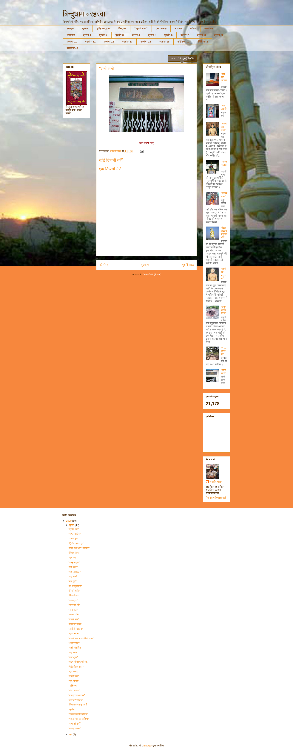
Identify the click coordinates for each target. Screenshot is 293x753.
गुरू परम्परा (161, 28)
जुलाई (72, 525)
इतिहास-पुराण (103, 28)
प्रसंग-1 (87, 35)
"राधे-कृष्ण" (73, 600)
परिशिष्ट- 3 (72, 48)
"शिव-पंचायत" (74, 595)
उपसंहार (71, 35)
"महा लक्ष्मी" (224, 107)
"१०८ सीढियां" (224, 351)
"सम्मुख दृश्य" (74, 562)
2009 (69, 520)
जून (71, 734)
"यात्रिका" (72, 685)
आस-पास (208, 28)
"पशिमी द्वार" (73, 676)
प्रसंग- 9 (218, 35)
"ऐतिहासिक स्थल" (76, 666)
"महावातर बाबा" (74, 624)
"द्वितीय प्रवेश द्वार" (76, 543)
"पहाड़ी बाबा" (141, 28)
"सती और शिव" (74, 647)
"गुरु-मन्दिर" (73, 681)
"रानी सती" (223, 372)
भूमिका (85, 28)
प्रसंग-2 (103, 35)
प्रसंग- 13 (127, 41)
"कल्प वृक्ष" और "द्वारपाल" (79, 548)
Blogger (148, 745)
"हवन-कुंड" (73, 657)
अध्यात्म (178, 28)
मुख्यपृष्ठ (145, 264)
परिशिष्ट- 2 (202, 41)
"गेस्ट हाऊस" (74, 690)
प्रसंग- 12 (109, 41)
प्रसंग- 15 (164, 41)
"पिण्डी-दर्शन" (74, 590)
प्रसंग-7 (185, 35)
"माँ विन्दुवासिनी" (75, 586)
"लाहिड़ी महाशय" (223, 274)
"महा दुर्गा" (72, 581)
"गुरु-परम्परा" (73, 633)
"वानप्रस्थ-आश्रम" (76, 695)
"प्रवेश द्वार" (73, 529)
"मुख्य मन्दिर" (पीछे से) (77, 662)
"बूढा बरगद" (73, 671)
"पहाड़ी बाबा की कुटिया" (78, 718)
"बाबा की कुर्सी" (74, 723)
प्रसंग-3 (119, 35)
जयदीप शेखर (215, 481)
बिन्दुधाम (122, 28)
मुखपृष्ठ (70, 28)
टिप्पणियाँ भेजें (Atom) (151, 274)
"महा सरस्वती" (74, 571)
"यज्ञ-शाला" (73, 652)
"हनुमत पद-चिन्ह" (224, 310)
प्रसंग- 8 (201, 35)
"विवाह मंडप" (73, 552)
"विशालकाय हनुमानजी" (224, 233)
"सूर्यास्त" (72, 709)
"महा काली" (73, 567)
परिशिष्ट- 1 (183, 41)
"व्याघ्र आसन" (224, 79)
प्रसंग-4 (136, 35)
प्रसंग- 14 (146, 41)
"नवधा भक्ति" (74, 614)
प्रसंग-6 (168, 35)
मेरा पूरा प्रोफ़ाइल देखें (216, 497)
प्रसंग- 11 (90, 41)
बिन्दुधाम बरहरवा (84, 14)
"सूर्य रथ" (72, 557)
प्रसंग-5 (152, 35)
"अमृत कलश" (224, 164)
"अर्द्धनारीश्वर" (74, 643)
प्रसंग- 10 (72, 41)
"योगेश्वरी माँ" (74, 605)
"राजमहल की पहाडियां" (78, 714)
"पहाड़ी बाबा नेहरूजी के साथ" (80, 638)
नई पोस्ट (103, 264)
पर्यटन (193, 28)
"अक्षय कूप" (73, 538)
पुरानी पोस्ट (188, 264)
